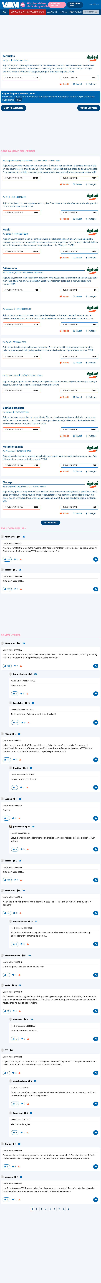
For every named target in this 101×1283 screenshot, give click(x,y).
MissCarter (10, 537)
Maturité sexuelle (13, 447)
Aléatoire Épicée (78, 12)
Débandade (10, 268)
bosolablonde (20, 922)
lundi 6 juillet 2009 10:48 (12, 992)
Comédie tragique (13, 408)
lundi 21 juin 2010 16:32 (20, 1088)
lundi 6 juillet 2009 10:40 (12, 576)
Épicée (63, 12)
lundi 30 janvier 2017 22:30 (21, 928)
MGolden (18, 1020)
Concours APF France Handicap (27, 12)
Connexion (94, 5)
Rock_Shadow (20, 674)
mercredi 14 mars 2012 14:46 (22, 710)
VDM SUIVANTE (88, 108)
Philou (8, 734)
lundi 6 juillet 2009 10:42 (12, 962)
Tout (4, 12)
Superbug (18, 1113)
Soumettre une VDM (55, 5)
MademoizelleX (13, 956)
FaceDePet (18, 703)
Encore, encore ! (50, 522)
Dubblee (17, 768)
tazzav (8, 570)
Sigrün (8, 1144)
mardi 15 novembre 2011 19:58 (23, 681)
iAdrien (8, 799)
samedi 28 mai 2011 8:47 (20, 1120)
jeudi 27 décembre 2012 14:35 (23, 1026)
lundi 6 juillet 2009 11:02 (12, 1151)
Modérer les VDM (75, 5)
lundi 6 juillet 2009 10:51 (12, 1057)
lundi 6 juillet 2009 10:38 (12, 806)
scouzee (9, 1177)
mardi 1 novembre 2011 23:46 (22, 775)
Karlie (8, 986)
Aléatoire (52, 12)
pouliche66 (18, 827)
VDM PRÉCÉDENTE (13, 108)
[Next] (68, 1209)
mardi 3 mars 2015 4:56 (20, 833)
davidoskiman (20, 1081)
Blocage (7, 482)
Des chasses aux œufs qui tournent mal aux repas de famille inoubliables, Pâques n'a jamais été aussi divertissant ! (48, 97)
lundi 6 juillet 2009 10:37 (12, 543)
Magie (6, 230)
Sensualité (9, 56)
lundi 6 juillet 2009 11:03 (12, 1184)
